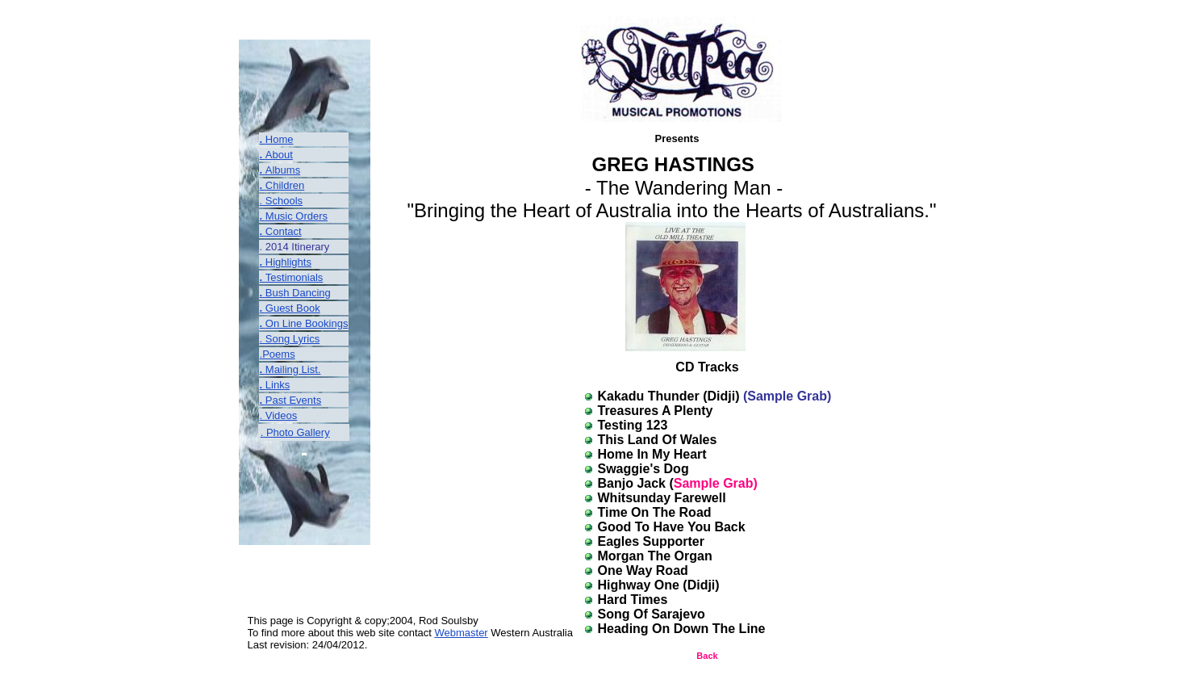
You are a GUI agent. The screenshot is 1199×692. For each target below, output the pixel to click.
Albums (282, 170)
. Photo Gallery (295, 432)
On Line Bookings (307, 323)
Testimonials (294, 277)
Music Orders (296, 216)
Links (277, 385)
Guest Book (292, 308)
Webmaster (460, 633)
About (279, 155)
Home (279, 139)
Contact (283, 231)
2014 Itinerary (295, 247)
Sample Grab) (716, 483)
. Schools (281, 201)
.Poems (277, 354)
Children (284, 185)
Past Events (293, 400)
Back (706, 656)
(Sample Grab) (787, 396)
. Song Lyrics (290, 339)
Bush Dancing (298, 293)
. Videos (279, 415)
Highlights (288, 262)
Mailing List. (293, 369)
